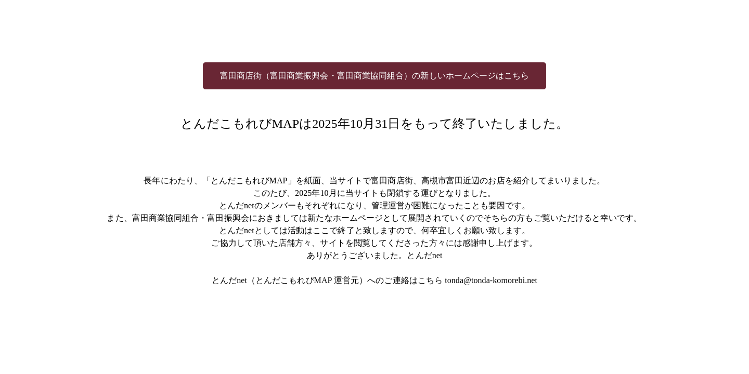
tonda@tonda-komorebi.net (491, 280)
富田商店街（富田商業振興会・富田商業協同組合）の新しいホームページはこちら (375, 75)
